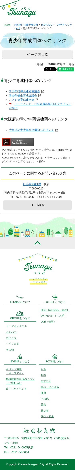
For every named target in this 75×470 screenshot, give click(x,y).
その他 (10, 349)
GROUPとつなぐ (20, 318)
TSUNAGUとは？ (20, 302)
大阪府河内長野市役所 (26, 24)
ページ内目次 (37, 55)
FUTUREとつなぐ (54, 302)
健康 (43, 392)
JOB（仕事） (48, 321)
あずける (46, 380)
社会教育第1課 (32, 184)
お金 (43, 369)
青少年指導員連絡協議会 (24, 91)
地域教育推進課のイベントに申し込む (20, 380)
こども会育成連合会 (21, 99)
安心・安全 (47, 416)
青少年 (45, 410)
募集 (43, 404)
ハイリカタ (12, 343)
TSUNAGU (47, 24)
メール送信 (38, 205)
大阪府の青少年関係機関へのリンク (31, 129)
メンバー (11, 331)
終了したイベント (16, 388)
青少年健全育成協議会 (23, 95)
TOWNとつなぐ (63, 24)
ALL (18, 28)
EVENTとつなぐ (20, 361)
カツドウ (11, 337)
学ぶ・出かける (50, 386)
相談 (43, 375)
